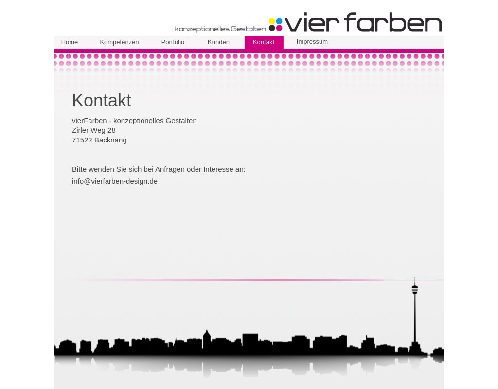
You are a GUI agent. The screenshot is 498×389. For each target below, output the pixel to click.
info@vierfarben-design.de (115, 181)
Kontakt (263, 42)
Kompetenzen (119, 42)
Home (69, 42)
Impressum (312, 41)
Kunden (219, 42)
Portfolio (173, 42)
